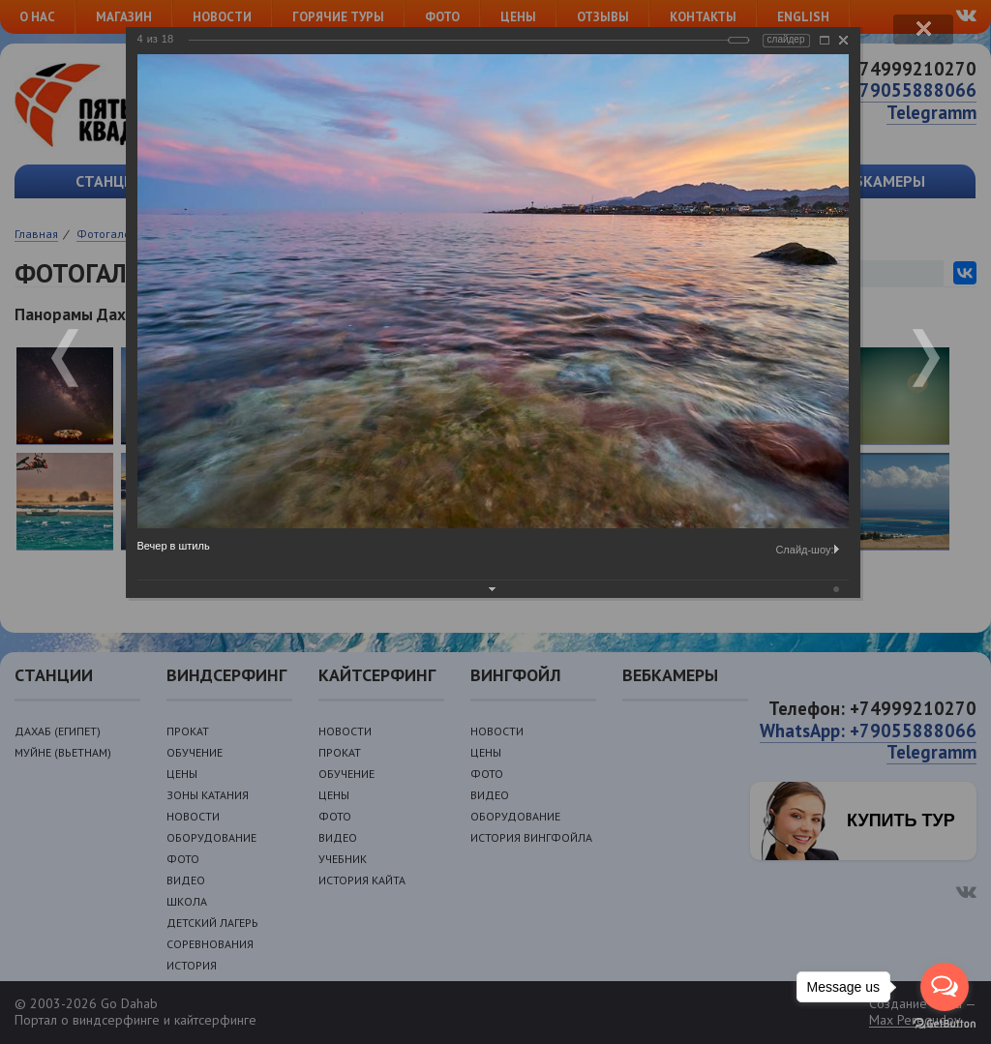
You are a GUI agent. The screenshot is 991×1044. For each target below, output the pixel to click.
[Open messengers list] (944, 987)
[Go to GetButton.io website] (945, 1024)
